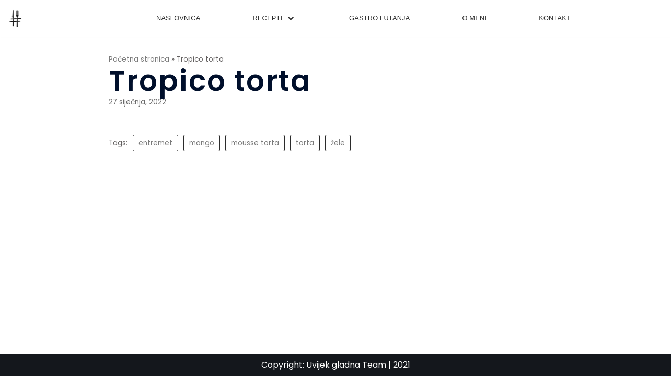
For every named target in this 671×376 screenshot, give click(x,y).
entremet (155, 143)
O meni (474, 18)
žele (338, 143)
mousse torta (255, 143)
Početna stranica (139, 59)
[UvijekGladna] (18, 18)
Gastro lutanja (379, 18)
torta (305, 143)
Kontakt (555, 18)
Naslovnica (178, 18)
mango (201, 143)
